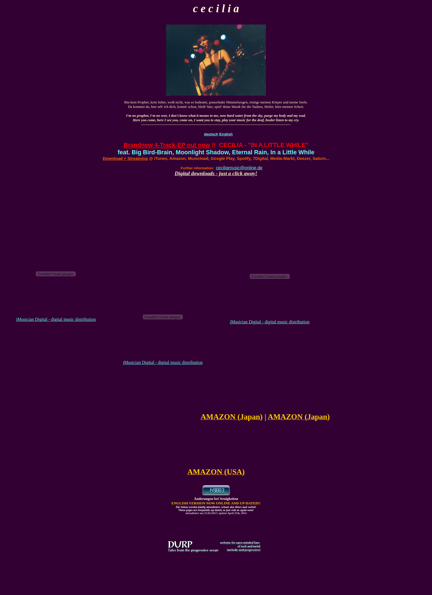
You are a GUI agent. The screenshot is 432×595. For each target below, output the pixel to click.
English (226, 134)
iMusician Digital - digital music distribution (56, 319)
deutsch (211, 134)
